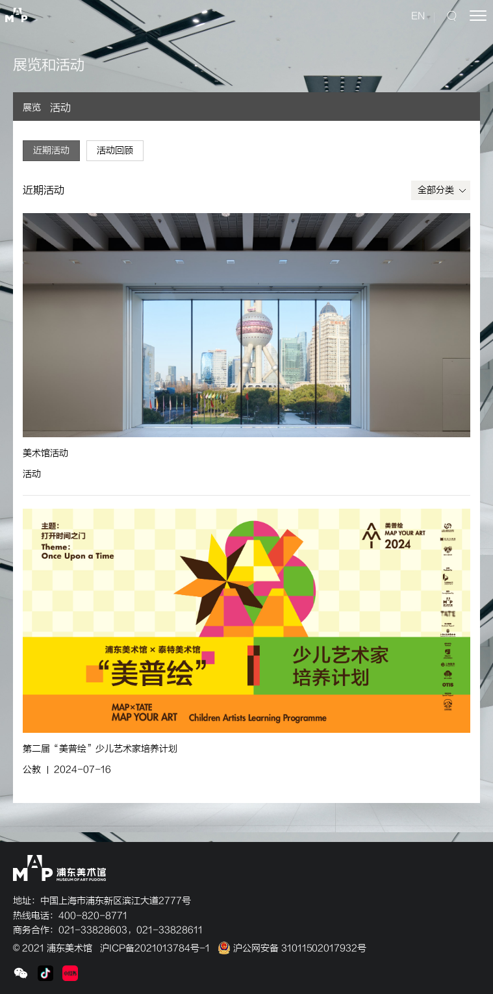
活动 (60, 108)
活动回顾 (115, 150)
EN (418, 15)
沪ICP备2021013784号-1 (155, 948)
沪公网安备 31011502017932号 (292, 948)
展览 (32, 107)
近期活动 (51, 150)
